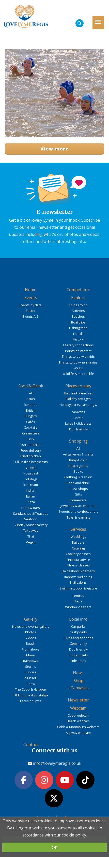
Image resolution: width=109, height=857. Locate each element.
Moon (30, 655)
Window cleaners (78, 607)
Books (78, 471)
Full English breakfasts (31, 462)
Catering (78, 548)
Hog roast (30, 473)
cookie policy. (74, 835)
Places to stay (78, 386)
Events (30, 297)
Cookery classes (78, 553)
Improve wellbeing (78, 577)
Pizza (31, 502)
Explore (78, 297)
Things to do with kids (78, 356)
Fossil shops (78, 488)
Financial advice (78, 559)
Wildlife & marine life (78, 373)
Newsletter (78, 700)
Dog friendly (78, 429)
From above (31, 649)
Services (78, 529)
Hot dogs (31, 479)
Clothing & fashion (78, 477)
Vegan (31, 542)
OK (54, 847)
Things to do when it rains (78, 362)
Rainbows (30, 660)
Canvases (80, 688)
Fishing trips (78, 328)
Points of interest (78, 351)
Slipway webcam (78, 732)
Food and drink (78, 483)
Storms (30, 666)
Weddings (78, 536)
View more (54, 149)
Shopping (78, 441)
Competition (78, 289)
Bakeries (30, 404)
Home (30, 289)
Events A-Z (31, 316)
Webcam (78, 708)
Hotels (78, 417)
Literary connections (78, 345)
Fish (31, 439)
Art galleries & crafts (78, 454)
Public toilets (78, 655)
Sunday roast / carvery (31, 525)
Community (78, 643)
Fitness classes (78, 565)
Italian (30, 496)
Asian (30, 398)
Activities (78, 310)
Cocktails (30, 427)
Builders (78, 542)
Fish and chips (30, 444)
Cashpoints (78, 632)
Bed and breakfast (78, 393)
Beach (30, 643)
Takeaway (30, 530)
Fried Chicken (30, 456)
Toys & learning (78, 517)
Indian (30, 490)
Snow (30, 683)
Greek (31, 467)
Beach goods (78, 465)
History (78, 339)
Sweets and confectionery (78, 511)
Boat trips (78, 322)
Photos (30, 632)
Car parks (78, 626)
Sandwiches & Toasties (30, 513)
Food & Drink (30, 386)
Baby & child (78, 460)
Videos (30, 638)
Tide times (78, 660)
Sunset (30, 678)
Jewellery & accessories (78, 505)
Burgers (31, 416)
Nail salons (78, 582)
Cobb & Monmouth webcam (78, 727)
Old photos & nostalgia (30, 695)
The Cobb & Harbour (30, 689)
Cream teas (30, 433)
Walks (78, 368)
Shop (78, 680)
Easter (31, 310)
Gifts (78, 494)
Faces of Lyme (30, 701)
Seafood (30, 519)
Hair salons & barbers (78, 571)
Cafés (30, 422)
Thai (30, 536)
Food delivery (31, 450)
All (31, 393)
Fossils (78, 333)
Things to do (78, 305)
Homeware (78, 500)
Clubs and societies (78, 638)
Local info (78, 619)
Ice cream (30, 484)
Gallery (30, 619)
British (31, 410)
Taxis (78, 601)
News (78, 673)
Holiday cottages (78, 398)
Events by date (31, 305)
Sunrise (31, 672)
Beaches (78, 316)
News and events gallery (30, 626)
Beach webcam (78, 721)
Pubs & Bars (30, 507)
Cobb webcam (78, 715)
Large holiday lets (78, 423)
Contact (30, 744)
